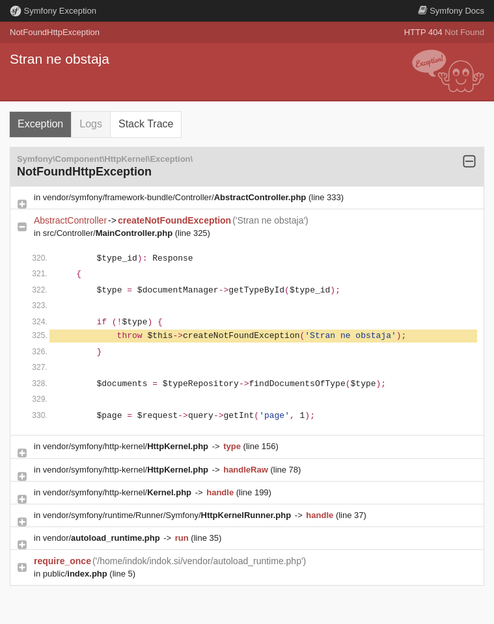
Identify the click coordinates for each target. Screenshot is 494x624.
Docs (451, 11)
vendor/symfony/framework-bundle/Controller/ (176, 197)
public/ (76, 573)
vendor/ (103, 538)
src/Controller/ (109, 233)
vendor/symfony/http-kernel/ (127, 446)
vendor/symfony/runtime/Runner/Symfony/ (168, 515)
